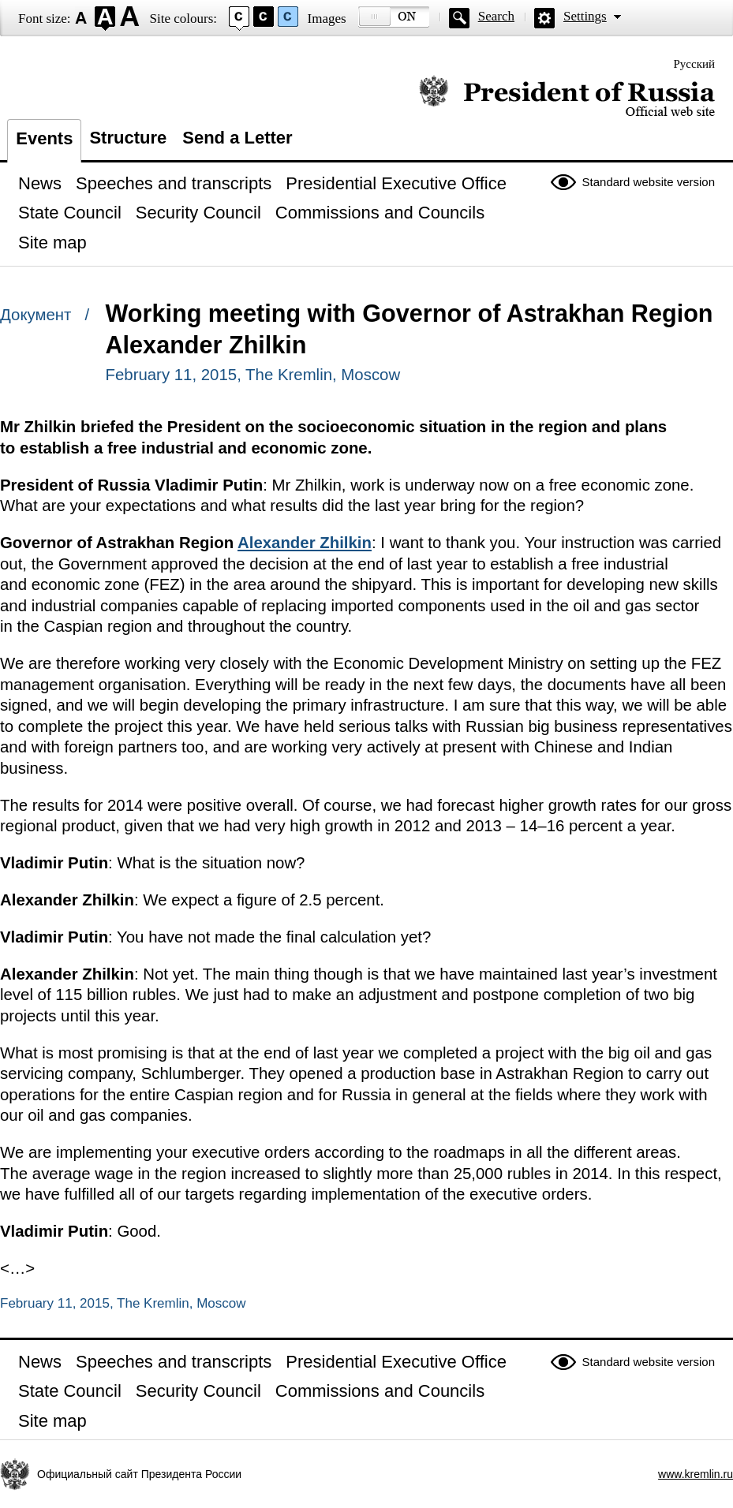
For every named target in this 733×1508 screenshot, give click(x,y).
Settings (585, 16)
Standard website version (648, 181)
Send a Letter (237, 137)
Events (44, 138)
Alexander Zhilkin (304, 542)
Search (496, 16)
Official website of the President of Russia (567, 96)
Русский (695, 64)
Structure (127, 137)
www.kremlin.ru (695, 1474)
